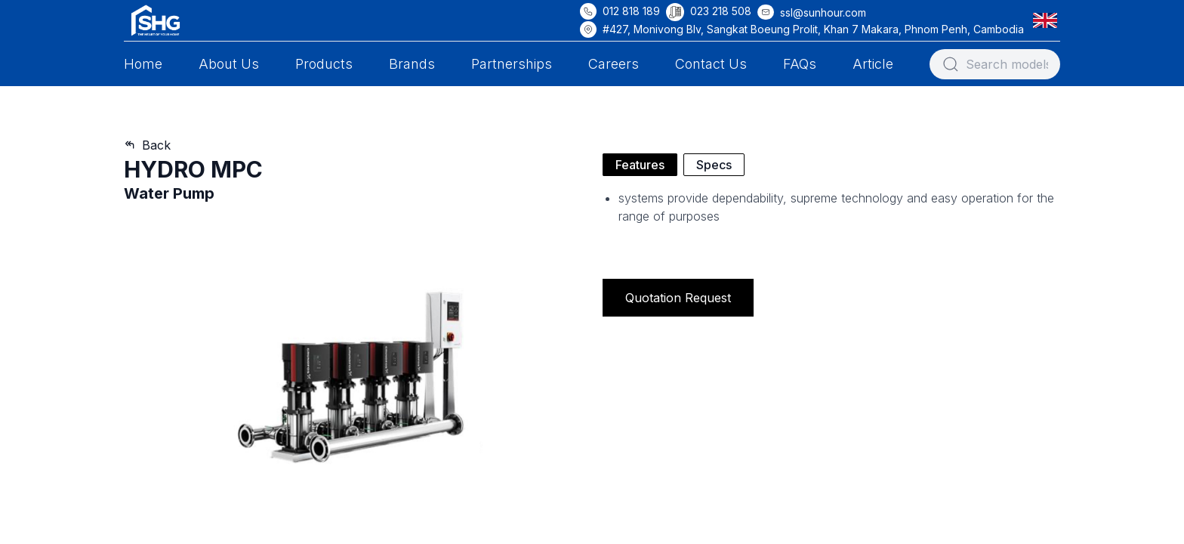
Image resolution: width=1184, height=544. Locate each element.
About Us (229, 64)
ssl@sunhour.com (823, 12)
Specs (714, 164)
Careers (613, 64)
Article (873, 64)
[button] (1048, 20)
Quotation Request (678, 297)
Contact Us (711, 64)
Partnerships (511, 64)
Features (639, 164)
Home (143, 64)
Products (324, 64)
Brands (412, 64)
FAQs (799, 64)
